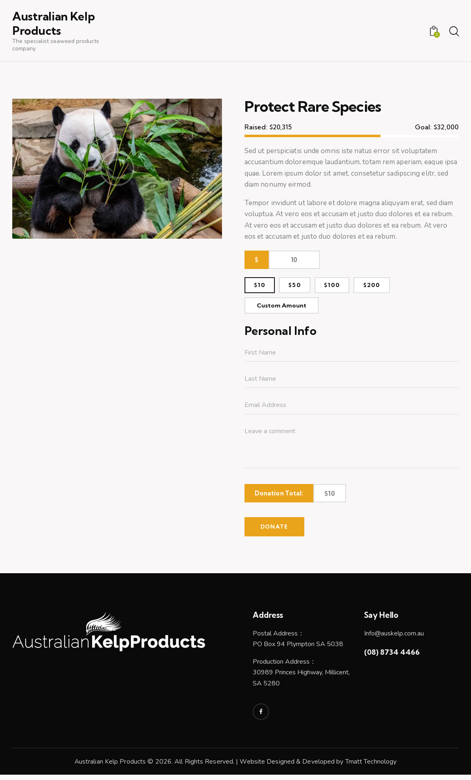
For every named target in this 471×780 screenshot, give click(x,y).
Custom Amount (284, 309)
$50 (299, 287)
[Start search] (453, 32)
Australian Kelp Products (110, 766)
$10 (261, 287)
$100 (339, 287)
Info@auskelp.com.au (394, 638)
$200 (381, 287)
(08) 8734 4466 (392, 657)
